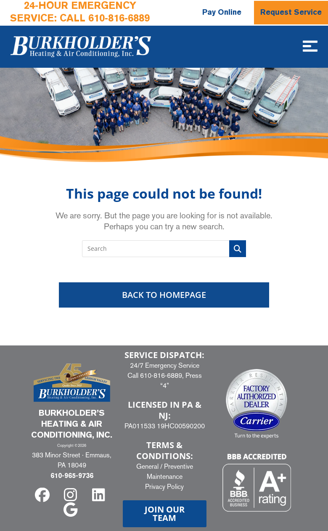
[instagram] (71, 495)
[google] (71, 509)
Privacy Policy (164, 486)
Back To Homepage (164, 294)
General (147, 466)
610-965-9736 (71, 476)
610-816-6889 (119, 19)
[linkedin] (100, 495)
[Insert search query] (164, 248)
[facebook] (44, 495)
